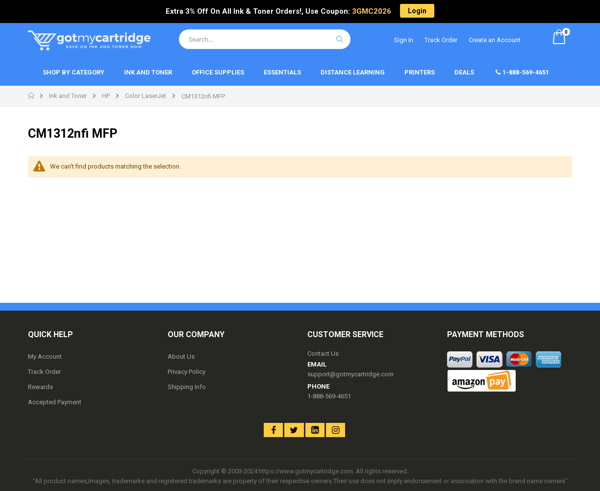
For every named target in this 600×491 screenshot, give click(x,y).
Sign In (403, 40)
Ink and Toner (68, 96)
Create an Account (495, 40)
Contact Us (323, 353)
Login (417, 11)
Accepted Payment (54, 402)
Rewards (40, 387)
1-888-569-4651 (329, 396)
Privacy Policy (186, 371)
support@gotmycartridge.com (350, 374)
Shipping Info (187, 387)
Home (31, 95)
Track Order (441, 40)
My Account (45, 356)
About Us (181, 356)
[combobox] (264, 39)
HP (106, 96)
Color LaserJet (145, 96)
